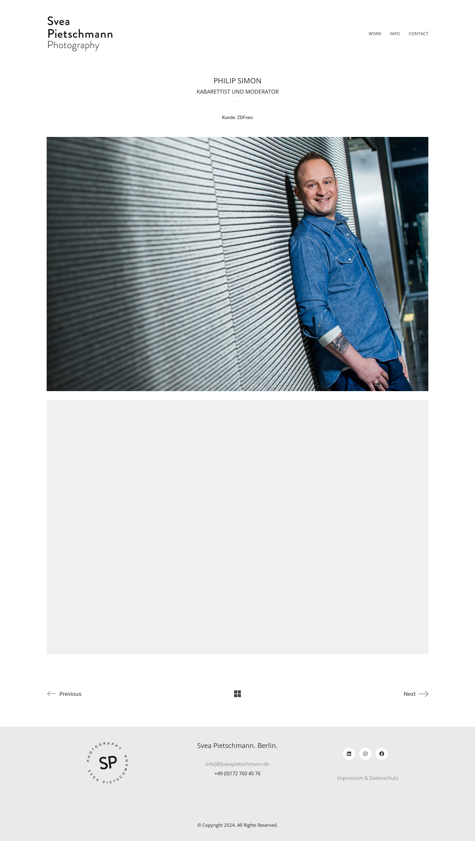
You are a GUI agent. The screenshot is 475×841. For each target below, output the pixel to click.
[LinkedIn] (349, 754)
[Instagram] (365, 754)
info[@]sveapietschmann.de (237, 764)
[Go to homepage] (80, 33)
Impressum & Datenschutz (367, 778)
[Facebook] (382, 754)
